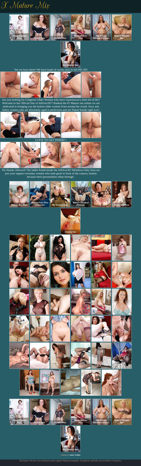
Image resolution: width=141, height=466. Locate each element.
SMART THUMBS (75, 455)
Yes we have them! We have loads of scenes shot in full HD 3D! (51, 69)
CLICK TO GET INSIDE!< (51, 139)
